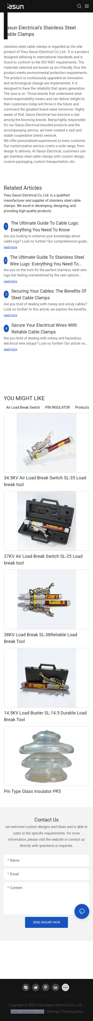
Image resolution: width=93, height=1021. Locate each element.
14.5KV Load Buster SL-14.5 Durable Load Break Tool (45, 716)
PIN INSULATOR (57, 407)
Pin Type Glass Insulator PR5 (32, 791)
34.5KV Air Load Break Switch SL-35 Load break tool (45, 481)
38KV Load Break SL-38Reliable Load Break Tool (40, 638)
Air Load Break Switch (23, 407)
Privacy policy (72, 1012)
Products (82, 407)
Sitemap (53, 1012)
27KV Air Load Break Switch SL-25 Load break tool (43, 560)
